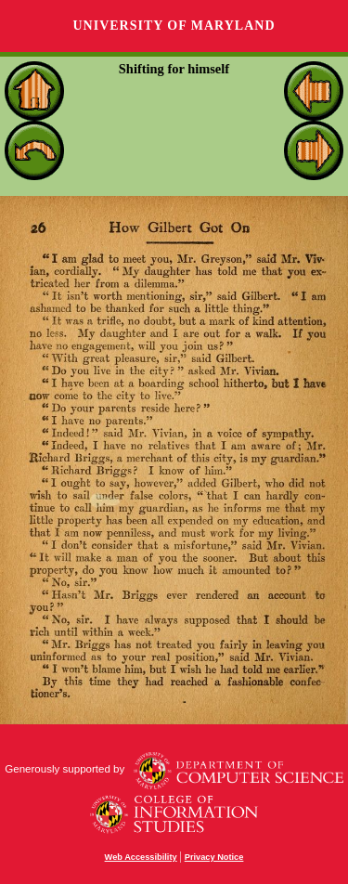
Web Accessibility (141, 857)
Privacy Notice (214, 857)
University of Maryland (173, 25)
